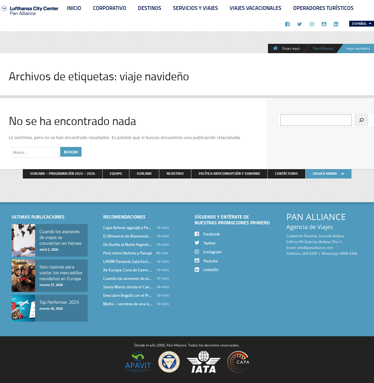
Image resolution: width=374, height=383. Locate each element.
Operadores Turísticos (323, 8)
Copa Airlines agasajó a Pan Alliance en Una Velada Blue (128, 227)
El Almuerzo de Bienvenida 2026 (128, 236)
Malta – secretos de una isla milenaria (128, 303)
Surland (144, 173)
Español (360, 23)
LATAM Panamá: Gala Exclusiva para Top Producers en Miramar (128, 261)
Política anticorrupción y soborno (229, 173)
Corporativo (109, 8)
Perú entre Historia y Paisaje (127, 253)
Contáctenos (286, 173)
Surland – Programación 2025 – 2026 (62, 173)
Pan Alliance (323, 48)
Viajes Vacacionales (255, 8)
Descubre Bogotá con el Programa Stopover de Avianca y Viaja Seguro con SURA (128, 295)
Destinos (149, 8)
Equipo (116, 173)
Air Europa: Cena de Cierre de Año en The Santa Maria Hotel (128, 270)
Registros (175, 173)
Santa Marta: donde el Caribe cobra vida (128, 287)
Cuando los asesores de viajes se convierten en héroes (128, 278)
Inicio (74, 8)
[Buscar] (361, 120)
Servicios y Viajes (195, 8)
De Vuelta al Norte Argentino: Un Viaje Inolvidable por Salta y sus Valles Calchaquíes (128, 244)
